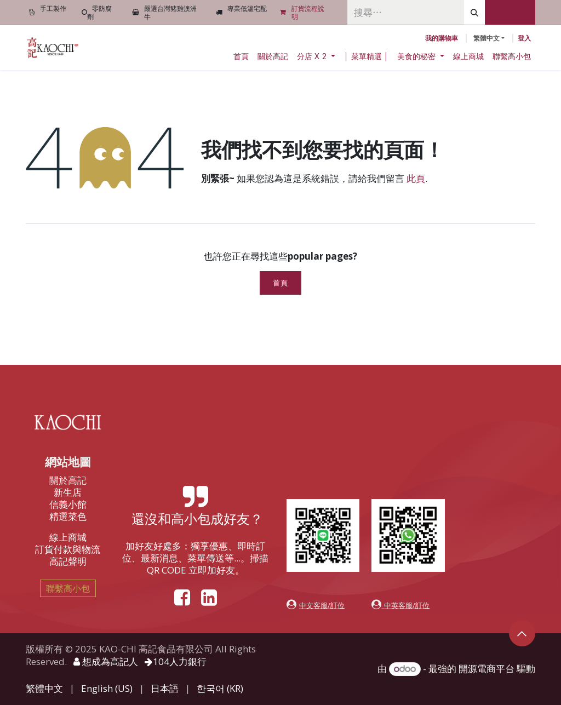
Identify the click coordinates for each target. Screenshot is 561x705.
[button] (522, 633)
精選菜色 (68, 516)
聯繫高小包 (68, 588)
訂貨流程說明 (307, 12)
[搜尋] (474, 12)
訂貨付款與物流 (67, 549)
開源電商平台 (486, 668)
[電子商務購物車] (441, 38)
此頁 (416, 178)
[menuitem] (241, 56)
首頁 (280, 283)
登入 (524, 38)
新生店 (68, 492)
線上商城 (68, 537)
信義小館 (68, 504)
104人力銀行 (176, 661)
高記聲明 (68, 561)
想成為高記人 (105, 661)
